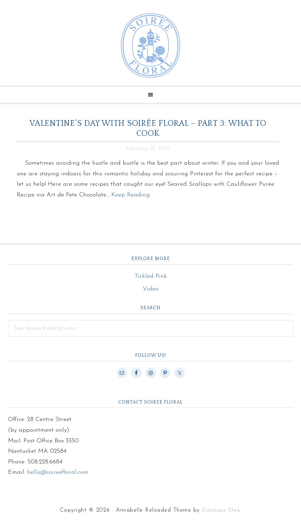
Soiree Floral (150, 45)
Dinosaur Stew (221, 510)
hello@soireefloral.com (57, 472)
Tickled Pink (150, 276)
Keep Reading (130, 195)
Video (151, 289)
